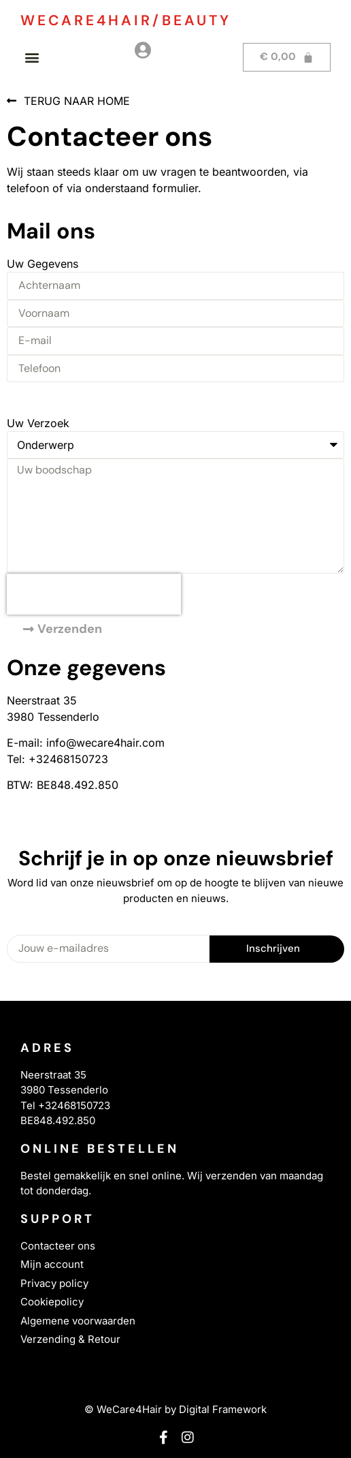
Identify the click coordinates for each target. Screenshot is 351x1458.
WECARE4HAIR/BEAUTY (125, 20)
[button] (31, 57)
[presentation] (94, 594)
